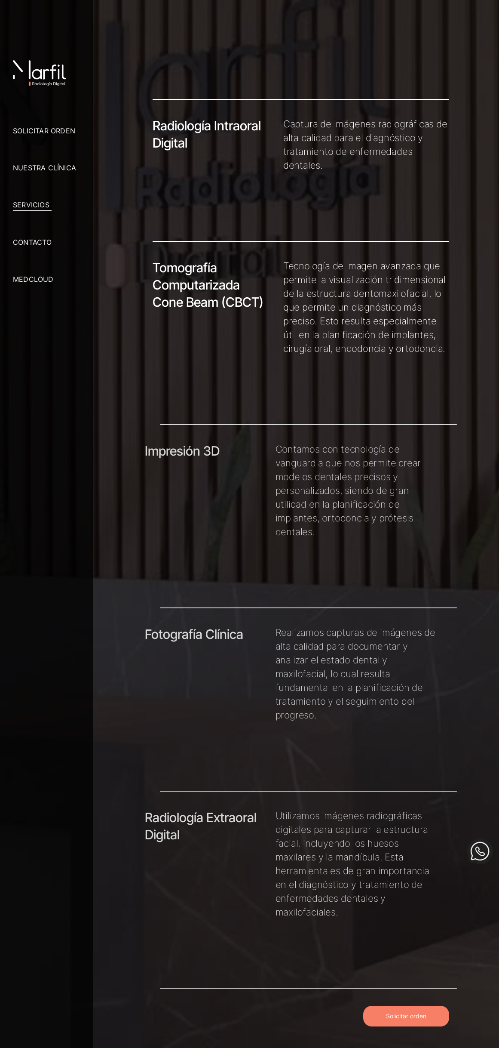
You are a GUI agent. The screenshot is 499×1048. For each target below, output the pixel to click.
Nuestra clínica (44, 167)
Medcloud (33, 279)
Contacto (32, 242)
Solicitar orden (44, 130)
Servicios (31, 204)
